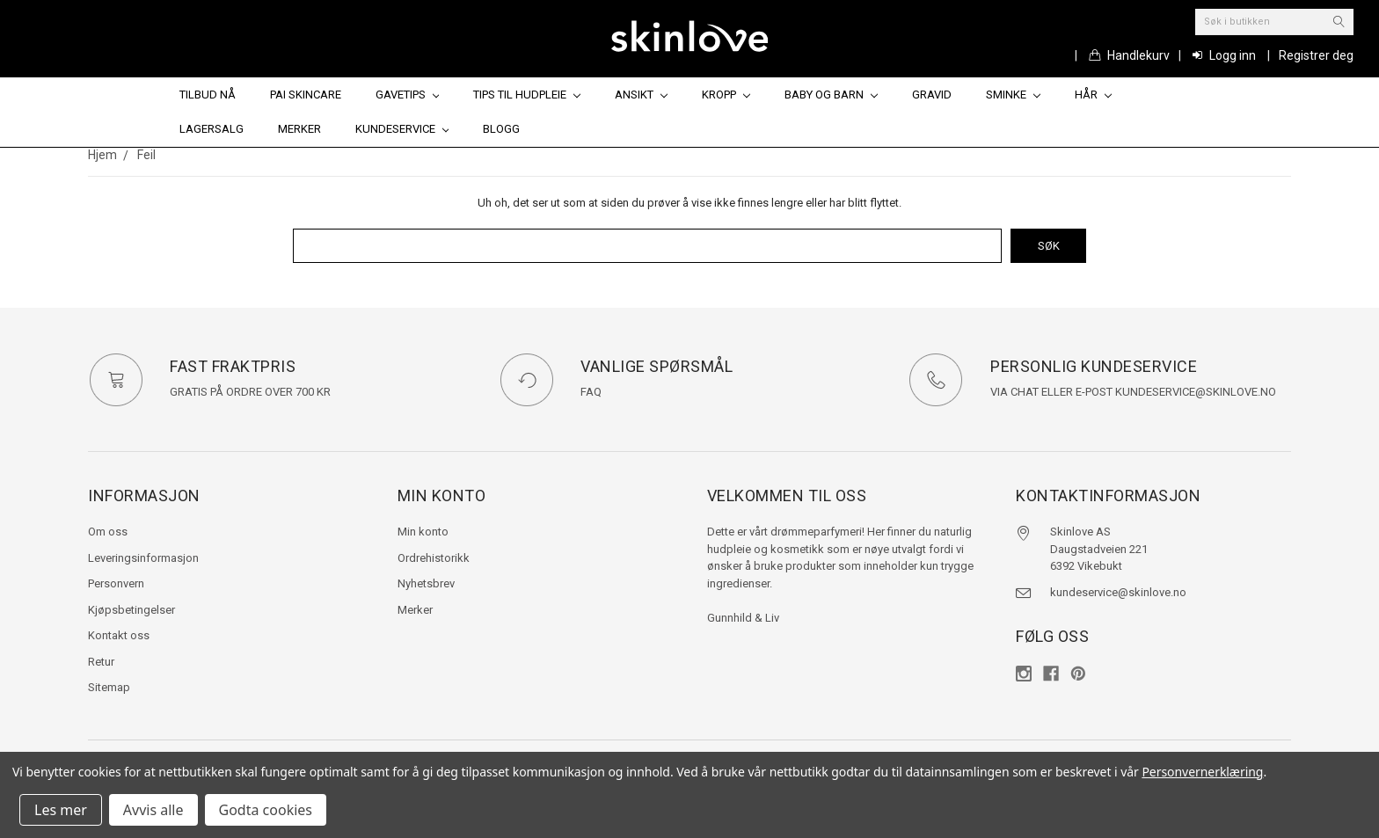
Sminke (1013, 94)
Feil (146, 155)
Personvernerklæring (1202, 771)
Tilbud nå (207, 94)
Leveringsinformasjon (143, 557)
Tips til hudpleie (526, 94)
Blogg (501, 128)
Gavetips (408, 94)
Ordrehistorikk (434, 557)
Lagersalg (211, 128)
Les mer (60, 810)
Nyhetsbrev (426, 583)
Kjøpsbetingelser (131, 609)
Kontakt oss (119, 635)
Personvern (116, 583)
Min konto (423, 531)
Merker (299, 128)
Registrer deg (1316, 55)
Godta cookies (265, 810)
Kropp (726, 94)
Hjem (102, 155)
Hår (1093, 94)
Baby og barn (831, 94)
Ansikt (641, 94)
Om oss (108, 531)
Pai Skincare (305, 94)
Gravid (932, 94)
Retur (101, 660)
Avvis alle (153, 810)
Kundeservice (402, 128)
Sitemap (109, 687)
